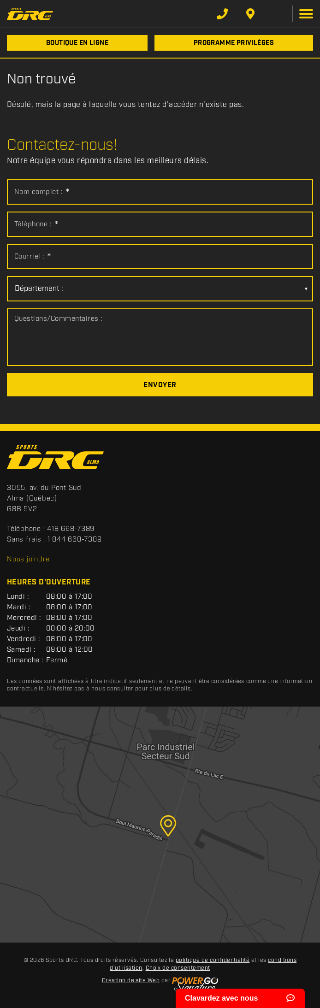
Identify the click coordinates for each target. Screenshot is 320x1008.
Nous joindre (28, 559)
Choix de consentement (178, 968)
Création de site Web (131, 980)
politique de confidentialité (212, 960)
